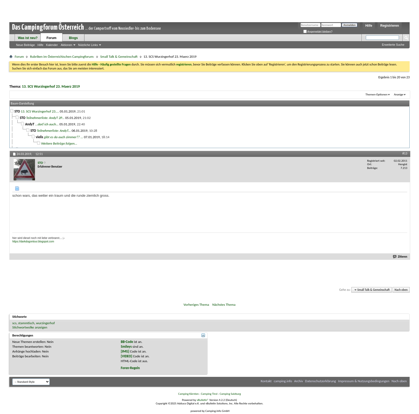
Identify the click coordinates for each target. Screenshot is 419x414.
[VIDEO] (126, 356)
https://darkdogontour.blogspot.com (33, 241)
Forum (51, 38)
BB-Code (127, 342)
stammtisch (26, 323)
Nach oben (401, 290)
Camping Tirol (209, 394)
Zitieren (400, 256)
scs (14, 323)
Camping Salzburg (230, 394)
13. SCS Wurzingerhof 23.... (40, 111)
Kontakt (266, 381)
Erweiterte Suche (393, 44)
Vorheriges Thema (196, 305)
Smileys (126, 347)
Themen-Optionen (376, 94)
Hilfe (368, 26)
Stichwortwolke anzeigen (29, 327)
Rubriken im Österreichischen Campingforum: (62, 57)
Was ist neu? (28, 38)
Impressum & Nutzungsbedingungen (363, 381)
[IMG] (125, 351)
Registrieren (389, 26)
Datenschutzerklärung (320, 381)
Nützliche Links (88, 45)
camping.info (283, 381)
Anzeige (398, 94)
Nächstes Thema (223, 305)
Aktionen (66, 45)
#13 (404, 153)
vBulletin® (203, 400)
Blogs (73, 38)
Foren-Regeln (130, 368)
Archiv (298, 381)
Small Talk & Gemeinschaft (119, 57)
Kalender (52, 45)
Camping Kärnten (188, 394)
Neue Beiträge (25, 45)
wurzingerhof (45, 323)
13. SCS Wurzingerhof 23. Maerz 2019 (51, 86)
